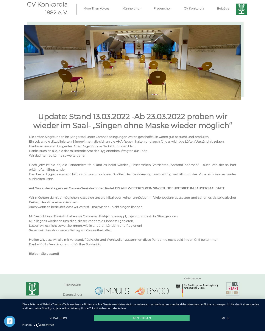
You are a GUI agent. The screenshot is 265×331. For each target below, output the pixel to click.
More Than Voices (96, 8)
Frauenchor (162, 8)
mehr (225, 318)
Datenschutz (72, 294)
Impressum (72, 284)
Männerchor (131, 8)
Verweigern (58, 318)
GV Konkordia (194, 8)
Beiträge (223, 8)
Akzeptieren (142, 318)
